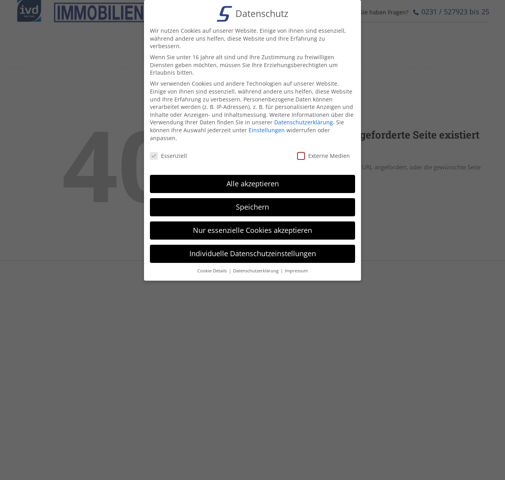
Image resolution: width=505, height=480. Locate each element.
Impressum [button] (296, 271)
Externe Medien (323, 155)
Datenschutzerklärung (303, 122)
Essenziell (168, 155)
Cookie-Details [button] (212, 271)
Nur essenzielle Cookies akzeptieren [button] (252, 230)
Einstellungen (267, 130)
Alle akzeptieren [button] (252, 183)
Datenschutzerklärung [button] (256, 271)
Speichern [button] (252, 207)
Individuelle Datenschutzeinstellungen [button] (252, 253)
